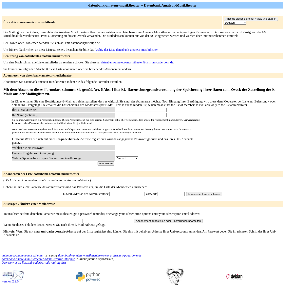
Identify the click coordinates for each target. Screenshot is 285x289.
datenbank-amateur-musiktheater (23, 255)
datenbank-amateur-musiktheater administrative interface (38, 259)
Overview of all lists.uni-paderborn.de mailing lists (34, 262)
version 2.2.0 (13, 280)
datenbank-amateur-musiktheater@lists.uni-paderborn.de (137, 62)
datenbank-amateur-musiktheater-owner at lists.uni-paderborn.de (100, 255)
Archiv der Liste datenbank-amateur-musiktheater (126, 49)
